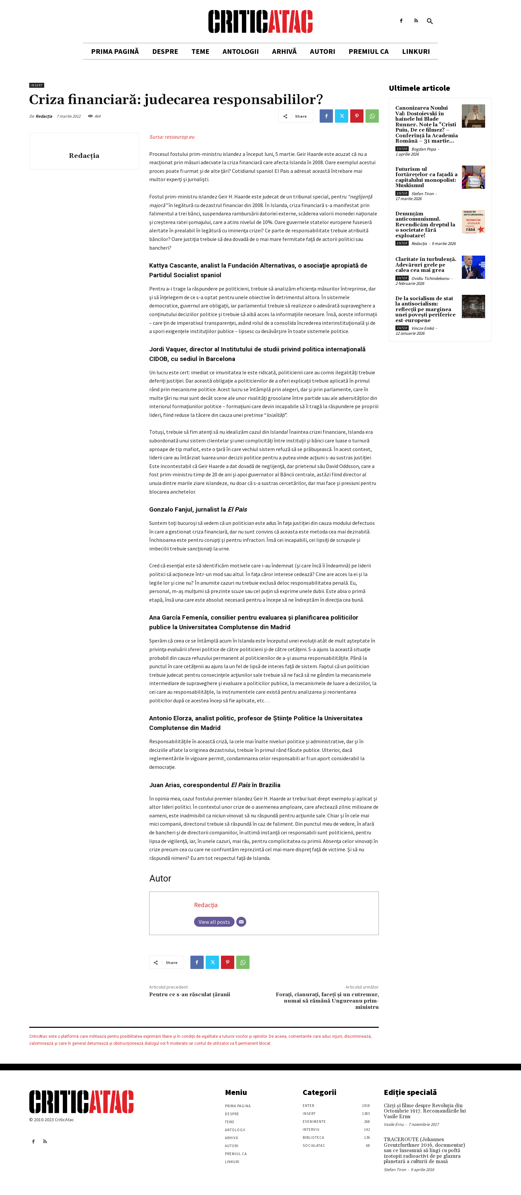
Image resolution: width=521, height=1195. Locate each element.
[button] (430, 22)
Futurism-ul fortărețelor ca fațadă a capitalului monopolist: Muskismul (426, 177)
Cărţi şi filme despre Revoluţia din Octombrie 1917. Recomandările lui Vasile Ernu (425, 1111)
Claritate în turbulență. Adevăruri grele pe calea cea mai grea (426, 265)
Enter (402, 149)
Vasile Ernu (394, 1124)
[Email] (241, 922)
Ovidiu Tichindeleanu (430, 278)
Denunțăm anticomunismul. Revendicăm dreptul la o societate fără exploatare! (425, 225)
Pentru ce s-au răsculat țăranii (189, 994)
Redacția (44, 116)
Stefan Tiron (422, 193)
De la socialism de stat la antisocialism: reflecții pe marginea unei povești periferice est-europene (425, 310)
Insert (36, 85)
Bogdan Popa (423, 149)
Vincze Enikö (422, 328)
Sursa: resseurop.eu (171, 136)
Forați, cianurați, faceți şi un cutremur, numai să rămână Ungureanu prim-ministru (327, 1001)
